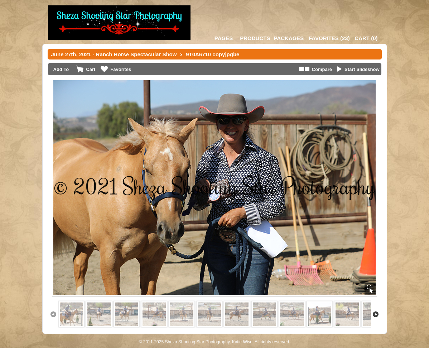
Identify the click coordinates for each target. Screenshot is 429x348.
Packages (289, 38)
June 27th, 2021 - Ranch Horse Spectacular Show (114, 54)
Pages (223, 38)
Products (255, 38)
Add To (61, 69)
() (329, 38)
